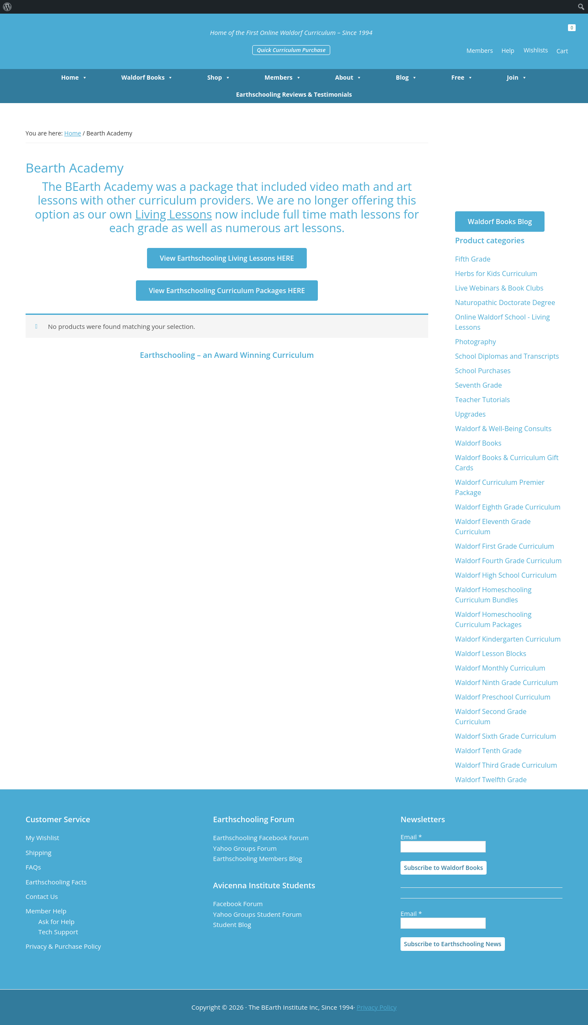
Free (462, 77)
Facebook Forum (238, 903)
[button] (456, 37)
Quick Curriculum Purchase (291, 50)
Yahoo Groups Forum (245, 848)
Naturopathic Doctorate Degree (505, 302)
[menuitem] (7, 7)
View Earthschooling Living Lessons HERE (227, 258)
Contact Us (42, 896)
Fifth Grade (472, 259)
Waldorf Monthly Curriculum (500, 668)
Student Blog (232, 924)
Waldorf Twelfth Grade (491, 779)
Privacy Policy (377, 1007)
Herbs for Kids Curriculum (496, 273)
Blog (406, 77)
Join (517, 77)
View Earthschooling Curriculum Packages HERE (227, 290)
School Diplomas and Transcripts (507, 356)
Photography (475, 341)
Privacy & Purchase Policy (63, 946)
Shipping (39, 852)
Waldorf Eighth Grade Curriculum (507, 507)
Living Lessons (173, 214)
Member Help (46, 911)
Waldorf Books (147, 77)
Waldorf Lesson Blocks (490, 653)
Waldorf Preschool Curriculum (503, 697)
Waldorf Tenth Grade (488, 750)
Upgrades (470, 414)
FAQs (33, 867)
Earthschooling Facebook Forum (260, 837)
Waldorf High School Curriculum (506, 575)
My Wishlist (42, 837)
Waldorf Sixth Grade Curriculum (505, 736)
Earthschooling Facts (56, 882)
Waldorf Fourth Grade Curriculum (508, 560)
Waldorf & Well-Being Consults (503, 428)
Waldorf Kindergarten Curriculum (508, 639)
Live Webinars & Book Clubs (499, 288)
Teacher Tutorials (482, 399)
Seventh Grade (478, 385)
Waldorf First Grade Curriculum (504, 546)
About (348, 77)
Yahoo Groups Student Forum (257, 914)
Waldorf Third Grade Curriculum (506, 765)
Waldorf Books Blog (500, 221)
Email (411, 836)
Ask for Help (56, 921)
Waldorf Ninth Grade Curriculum (506, 682)
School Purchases (482, 370)
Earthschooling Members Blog (257, 858)
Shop (218, 77)
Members (283, 77)
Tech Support (58, 931)
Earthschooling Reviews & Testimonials (294, 94)
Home (74, 77)
